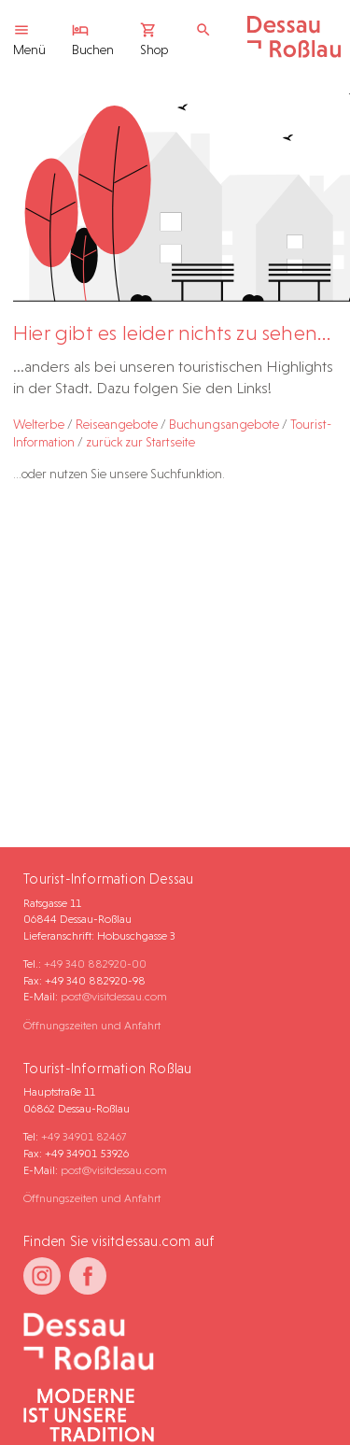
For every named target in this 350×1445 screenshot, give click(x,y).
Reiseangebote (117, 424)
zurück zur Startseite (140, 441)
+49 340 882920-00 (95, 963)
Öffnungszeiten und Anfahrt (92, 1025)
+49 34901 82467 (83, 1136)
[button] (290, 1392)
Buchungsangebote (224, 424)
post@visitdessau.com (114, 996)
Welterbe (38, 424)
